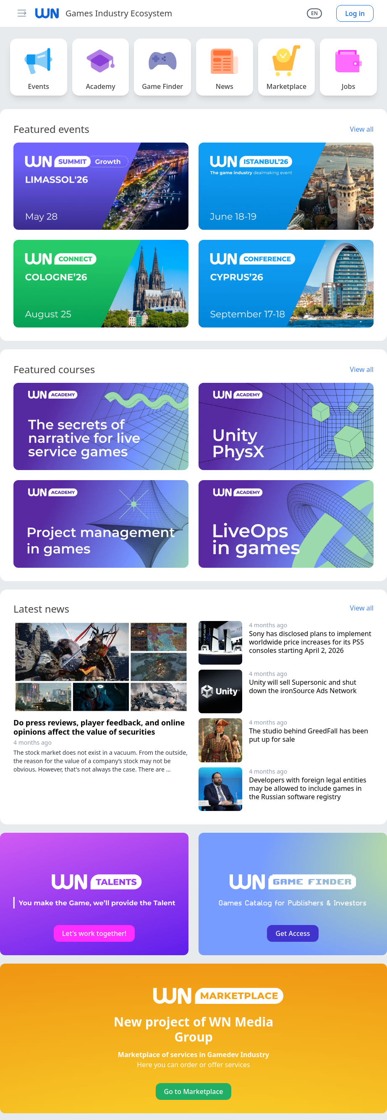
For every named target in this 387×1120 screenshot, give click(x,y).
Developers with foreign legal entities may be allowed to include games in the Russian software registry (308, 788)
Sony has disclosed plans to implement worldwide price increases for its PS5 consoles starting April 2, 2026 (311, 642)
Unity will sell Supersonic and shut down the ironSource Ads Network (303, 686)
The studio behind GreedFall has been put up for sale (309, 735)
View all (362, 129)
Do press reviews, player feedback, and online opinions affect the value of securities (99, 727)
